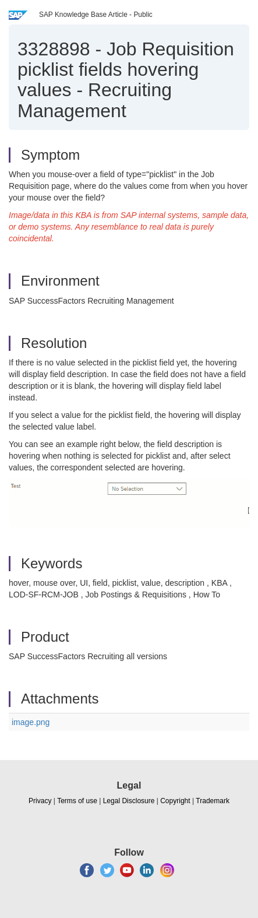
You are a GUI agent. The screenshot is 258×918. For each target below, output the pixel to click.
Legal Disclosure (129, 801)
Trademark (212, 801)
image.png (31, 722)
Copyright (175, 801)
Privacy (40, 801)
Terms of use (77, 801)
